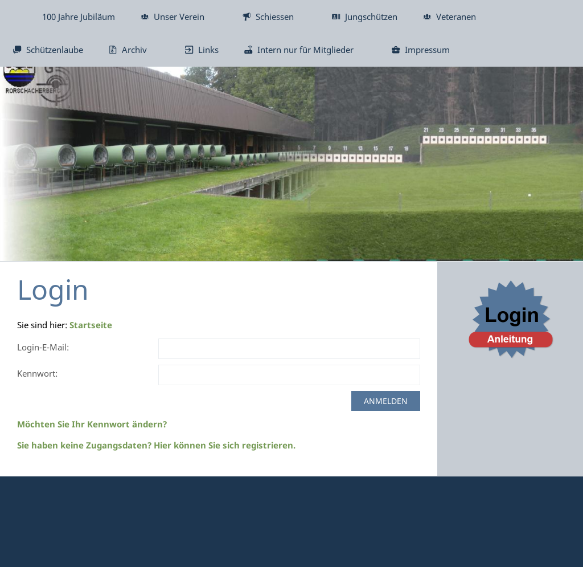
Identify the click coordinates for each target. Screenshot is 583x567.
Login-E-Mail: (43, 347)
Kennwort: (37, 373)
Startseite (90, 325)
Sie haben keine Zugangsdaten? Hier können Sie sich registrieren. (156, 445)
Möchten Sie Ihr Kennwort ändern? (92, 424)
